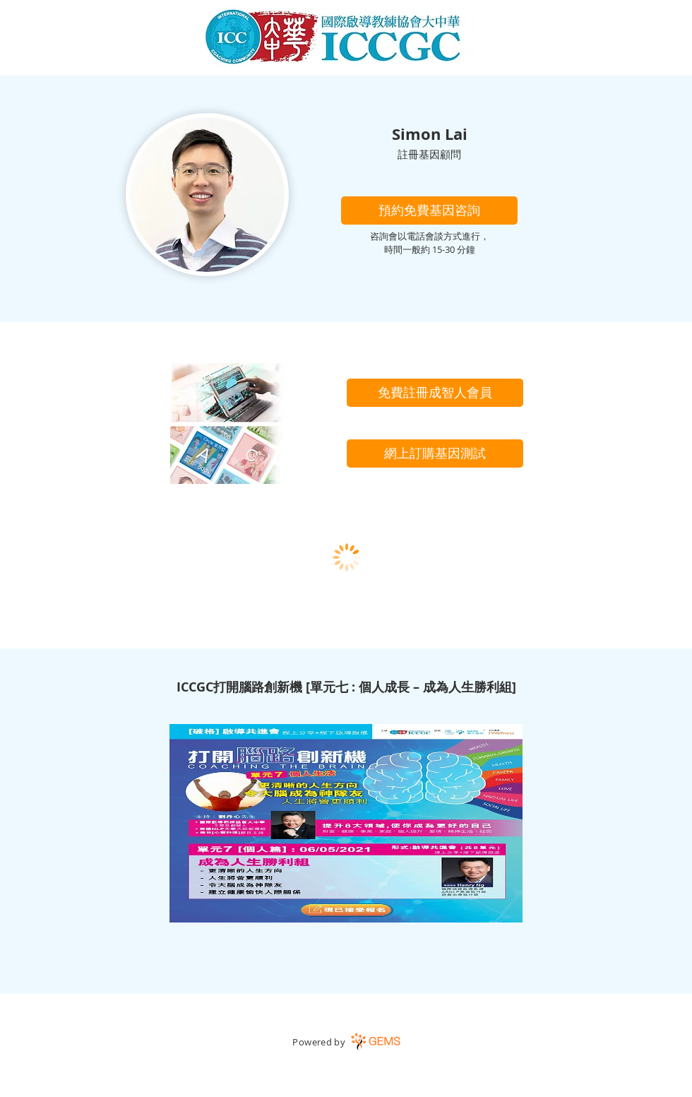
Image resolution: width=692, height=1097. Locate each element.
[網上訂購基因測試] (435, 453)
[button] (429, 210)
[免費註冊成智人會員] (435, 393)
